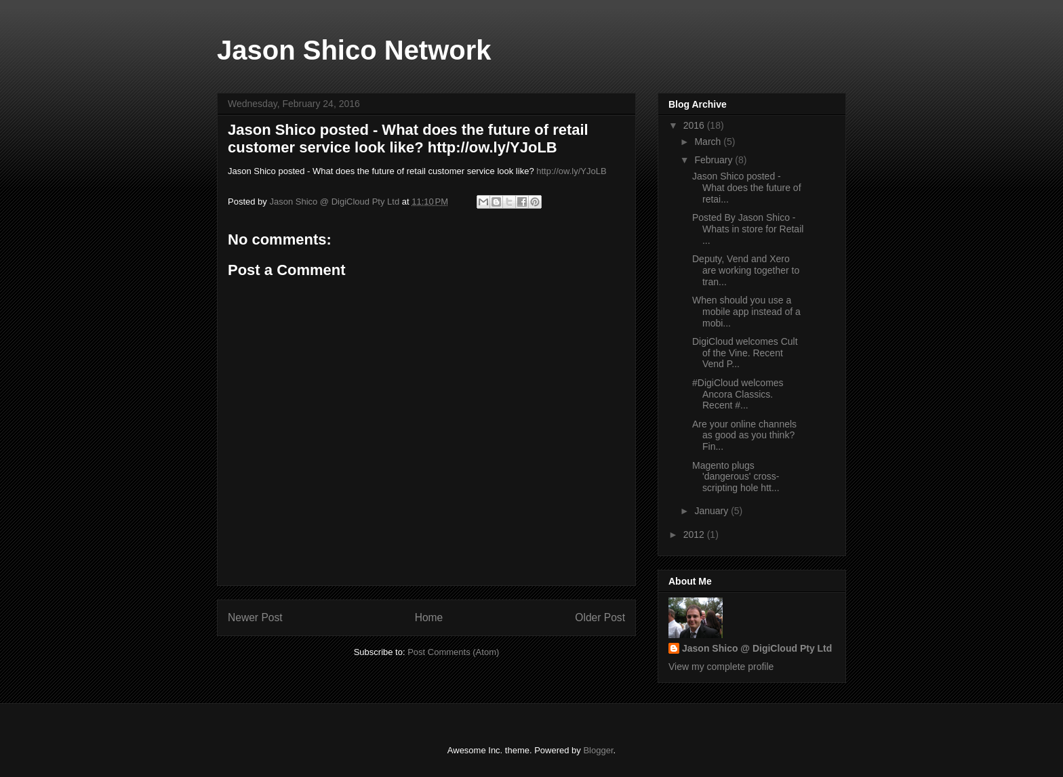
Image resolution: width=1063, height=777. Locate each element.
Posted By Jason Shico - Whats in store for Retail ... (747, 229)
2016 (695, 125)
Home (429, 617)
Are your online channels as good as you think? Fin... (744, 436)
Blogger (598, 750)
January (712, 510)
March (708, 141)
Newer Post (255, 617)
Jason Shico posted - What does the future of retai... (746, 188)
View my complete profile (721, 666)
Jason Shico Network (354, 50)
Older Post (600, 617)
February (714, 159)
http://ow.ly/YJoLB (571, 171)
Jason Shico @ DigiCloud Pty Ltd (757, 648)
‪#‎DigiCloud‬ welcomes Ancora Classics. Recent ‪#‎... (738, 394)
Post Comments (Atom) (453, 652)
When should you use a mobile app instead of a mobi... (746, 312)
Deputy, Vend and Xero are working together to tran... (745, 270)
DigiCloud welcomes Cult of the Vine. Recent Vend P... (745, 353)
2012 (695, 534)
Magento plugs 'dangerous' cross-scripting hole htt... (736, 477)
